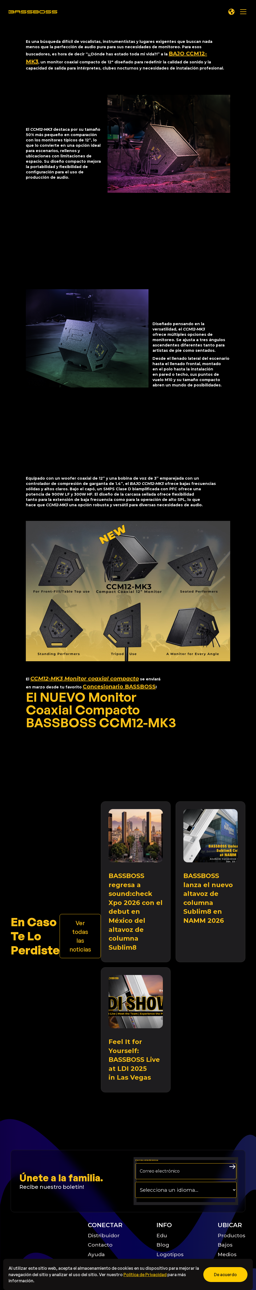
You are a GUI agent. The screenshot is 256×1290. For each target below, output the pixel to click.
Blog (162, 1245)
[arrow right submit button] (232, 1167)
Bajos (225, 1245)
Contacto (100, 1245)
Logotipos (170, 1254)
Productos (231, 1235)
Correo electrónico (146, 1160)
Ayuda (96, 1254)
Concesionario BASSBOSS (119, 686)
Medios (227, 1254)
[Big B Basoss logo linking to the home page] (43, 1239)
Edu (161, 1235)
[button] (231, 11)
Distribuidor (103, 1235)
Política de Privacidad (145, 1274)
